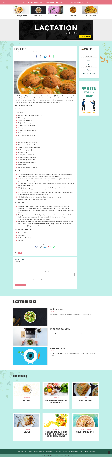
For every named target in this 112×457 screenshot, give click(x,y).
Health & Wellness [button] (76, 2)
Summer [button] (30, 2)
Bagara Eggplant (38, 15)
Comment (17, 261)
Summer (30, 451)
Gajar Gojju (73, 15)
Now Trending (49, 451)
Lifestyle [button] (67, 2)
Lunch (85, 397)
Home (25, 2)
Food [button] (83, 2)
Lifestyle (56, 429)
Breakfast (27, 397)
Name (16, 271)
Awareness (53, 330)
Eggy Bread (26, 400)
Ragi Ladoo (89, 69)
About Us (23, 451)
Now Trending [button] (50, 2)
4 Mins (36, 51)
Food (81, 451)
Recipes (52, 311)
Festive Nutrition (85, 429)
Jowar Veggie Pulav (90, 15)
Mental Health (57, 451)
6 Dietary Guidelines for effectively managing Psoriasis (56, 401)
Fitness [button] (89, 2)
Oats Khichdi (89, 64)
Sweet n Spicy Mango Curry (21, 16)
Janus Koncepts (69, 455)
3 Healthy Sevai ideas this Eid (85, 432)
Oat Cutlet (27, 432)
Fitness (86, 451)
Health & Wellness (73, 451)
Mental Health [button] (59, 2)
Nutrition (56, 397)
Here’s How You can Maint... (58, 348)
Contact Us (92, 451)
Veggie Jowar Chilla (85, 400)
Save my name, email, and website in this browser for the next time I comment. (34, 279)
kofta (20, 252)
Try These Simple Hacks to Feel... (60, 328)
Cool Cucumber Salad (56, 309)
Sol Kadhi (56, 15)
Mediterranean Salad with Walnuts (89, 59)
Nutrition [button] (42, 2)
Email (47, 271)
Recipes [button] (36, 2)
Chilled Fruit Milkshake (89, 73)
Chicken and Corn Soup (89, 54)
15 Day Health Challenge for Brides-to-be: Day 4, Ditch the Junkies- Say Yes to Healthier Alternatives (56, 434)
